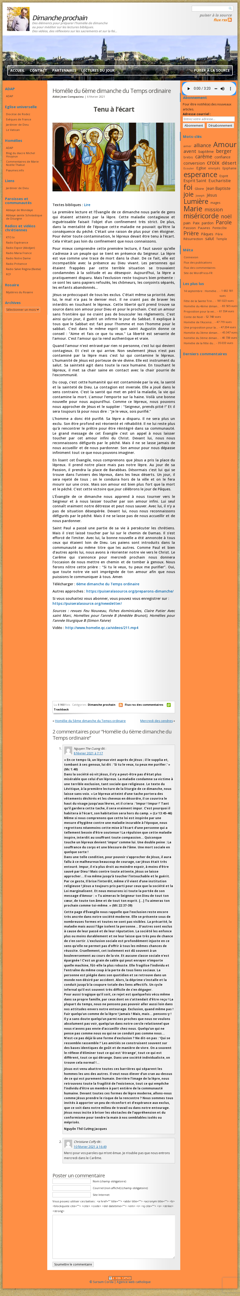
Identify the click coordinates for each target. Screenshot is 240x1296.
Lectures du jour (97, 70)
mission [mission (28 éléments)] (213, 209)
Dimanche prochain (101, 704)
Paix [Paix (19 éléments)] (196, 223)
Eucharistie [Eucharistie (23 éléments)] (219, 180)
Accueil (17, 70)
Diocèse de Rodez (18, 114)
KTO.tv (10, 237)
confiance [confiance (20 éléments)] (222, 156)
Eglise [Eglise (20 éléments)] (201, 167)
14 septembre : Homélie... (201, 291)
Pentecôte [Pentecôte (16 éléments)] (219, 228)
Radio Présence (16, 264)
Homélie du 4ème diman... (202, 306)
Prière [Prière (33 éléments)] (191, 233)
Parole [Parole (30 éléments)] (224, 222)
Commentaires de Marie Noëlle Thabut (22, 163)
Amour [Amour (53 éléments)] (225, 144)
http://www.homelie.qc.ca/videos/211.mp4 (101, 627)
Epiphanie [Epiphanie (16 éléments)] (229, 168)
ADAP (9, 96)
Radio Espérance (17, 242)
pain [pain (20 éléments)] (187, 222)
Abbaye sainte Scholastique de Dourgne (24, 216)
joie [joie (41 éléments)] (189, 194)
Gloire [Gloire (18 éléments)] (199, 188)
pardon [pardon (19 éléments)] (208, 223)
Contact (38, 70)
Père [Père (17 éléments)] (219, 234)
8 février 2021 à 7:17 (88, 753)
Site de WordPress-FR (198, 273)
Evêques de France (18, 119)
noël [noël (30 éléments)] (226, 216)
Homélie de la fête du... (199, 343)
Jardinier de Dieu (17, 124)
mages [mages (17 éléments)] (215, 202)
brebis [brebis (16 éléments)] (188, 157)
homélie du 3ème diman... (201, 338)
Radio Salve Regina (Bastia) (23, 269)
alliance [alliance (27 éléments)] (202, 145)
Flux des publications (198, 262)
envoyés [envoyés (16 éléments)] (214, 168)
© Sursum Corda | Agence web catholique (120, 1280)
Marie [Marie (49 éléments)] (193, 208)
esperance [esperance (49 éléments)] (200, 174)
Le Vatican (13, 130)
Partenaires (64, 70)
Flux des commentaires (199, 268)
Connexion (191, 257)
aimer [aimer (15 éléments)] (188, 146)
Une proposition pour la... (201, 327)
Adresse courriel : (197, 114)
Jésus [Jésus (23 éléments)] (212, 195)
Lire (87, 204)
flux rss (220, 19)
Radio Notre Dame (18, 258)
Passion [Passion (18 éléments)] (190, 228)
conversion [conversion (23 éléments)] (194, 163)
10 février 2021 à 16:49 (90, 1147)
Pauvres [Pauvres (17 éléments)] (204, 228)
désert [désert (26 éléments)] (229, 163)
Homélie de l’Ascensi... (199, 322)
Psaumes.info (15, 170)
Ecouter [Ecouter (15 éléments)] (189, 168)
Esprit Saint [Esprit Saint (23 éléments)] (195, 180)
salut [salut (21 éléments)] (209, 238)
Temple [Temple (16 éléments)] (221, 239)
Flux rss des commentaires (144, 704)
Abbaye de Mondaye (19, 210)
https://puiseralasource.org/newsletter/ (87, 603)
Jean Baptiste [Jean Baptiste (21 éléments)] (218, 188)
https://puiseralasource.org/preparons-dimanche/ (130, 591)
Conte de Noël (193, 317)
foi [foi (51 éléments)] (188, 187)
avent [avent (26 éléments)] (190, 151)
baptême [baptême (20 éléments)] (206, 151)
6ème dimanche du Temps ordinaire (107, 584)
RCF (8, 274)
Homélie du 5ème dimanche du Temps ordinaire (90, 721)
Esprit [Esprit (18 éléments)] (224, 176)
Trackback (61, 709)
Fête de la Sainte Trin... (199, 301)
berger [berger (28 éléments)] (224, 151)
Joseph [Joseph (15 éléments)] (200, 195)
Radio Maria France (19, 253)
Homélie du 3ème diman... (202, 332)
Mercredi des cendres (156, 721)
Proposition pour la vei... (200, 311)
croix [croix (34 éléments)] (213, 162)
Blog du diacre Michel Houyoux (20, 154)
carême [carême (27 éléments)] (203, 156)
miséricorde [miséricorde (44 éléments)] (201, 215)
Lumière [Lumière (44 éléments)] (196, 201)
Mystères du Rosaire (19, 292)
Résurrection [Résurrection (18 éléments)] (193, 239)
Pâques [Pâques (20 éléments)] (207, 233)
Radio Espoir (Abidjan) (20, 248)
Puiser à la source (216, 14)
